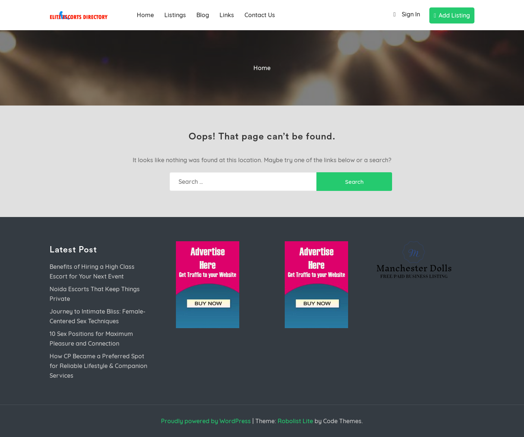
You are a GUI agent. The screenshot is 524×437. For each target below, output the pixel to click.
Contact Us (259, 15)
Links (227, 15)
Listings (175, 15)
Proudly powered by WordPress (206, 421)
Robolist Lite (295, 421)
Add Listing (452, 15)
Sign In (405, 14)
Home (145, 15)
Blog (202, 15)
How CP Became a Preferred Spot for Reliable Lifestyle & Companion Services (98, 365)
